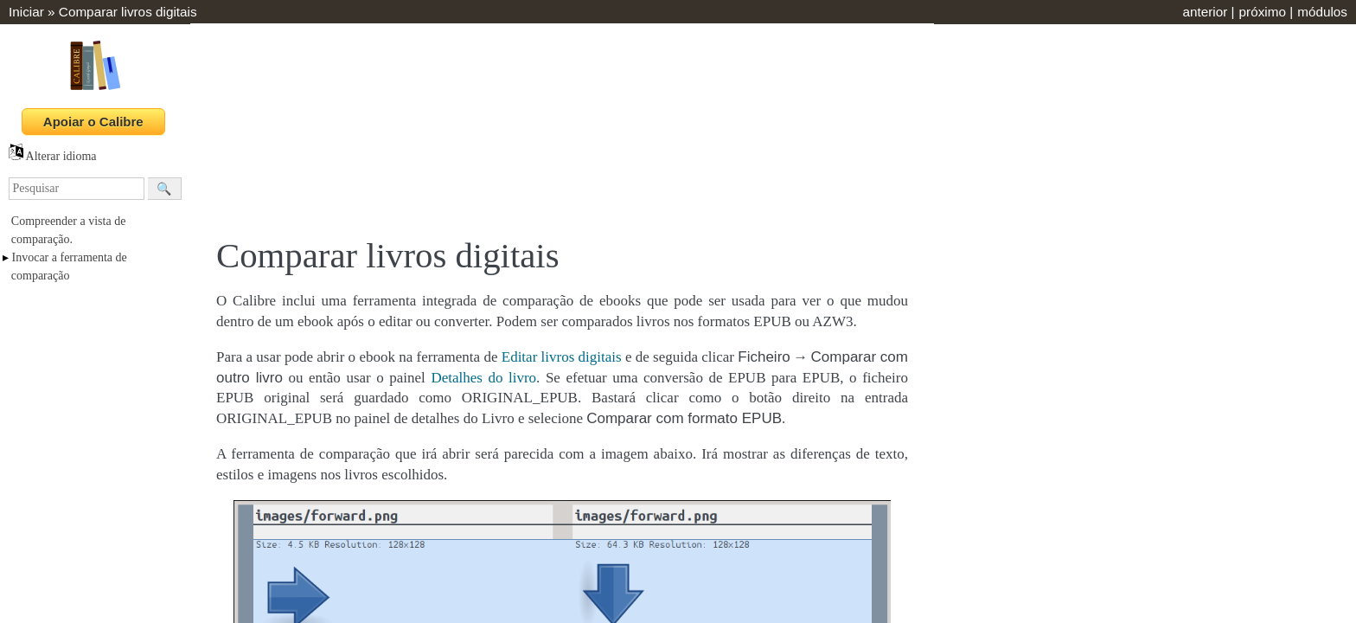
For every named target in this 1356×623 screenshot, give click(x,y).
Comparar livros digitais (128, 11)
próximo (1262, 11)
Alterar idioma (53, 156)
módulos (1322, 11)
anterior (1204, 11)
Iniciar (26, 11)
